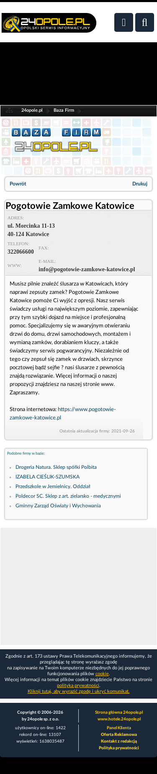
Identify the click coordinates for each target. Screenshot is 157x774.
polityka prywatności (78, 685)
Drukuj (139, 183)
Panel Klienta (119, 728)
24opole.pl (32, 110)
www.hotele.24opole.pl (119, 719)
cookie (102, 673)
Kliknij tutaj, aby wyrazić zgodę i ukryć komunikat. (79, 691)
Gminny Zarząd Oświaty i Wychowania (58, 505)
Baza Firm (64, 110)
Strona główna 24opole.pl (119, 712)
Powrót (18, 183)
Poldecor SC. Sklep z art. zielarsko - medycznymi (68, 496)
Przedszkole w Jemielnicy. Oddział (52, 486)
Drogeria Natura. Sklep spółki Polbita (56, 467)
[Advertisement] (78, 586)
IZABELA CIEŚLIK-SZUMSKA (47, 476)
